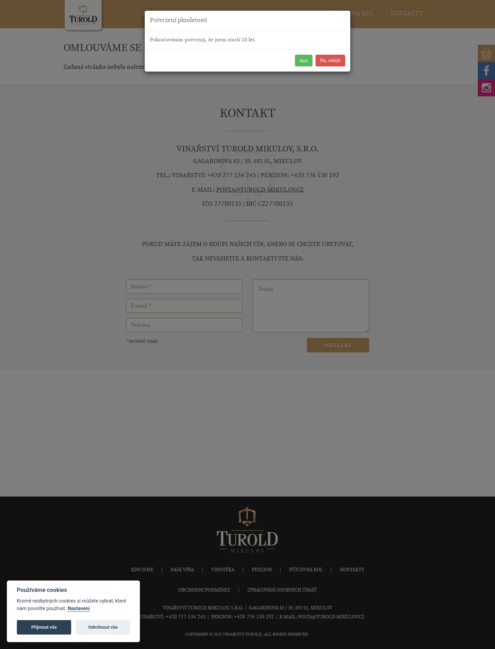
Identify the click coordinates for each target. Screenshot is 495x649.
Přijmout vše (44, 627)
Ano (303, 60)
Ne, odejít (330, 60)
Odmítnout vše (103, 627)
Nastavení (79, 608)
